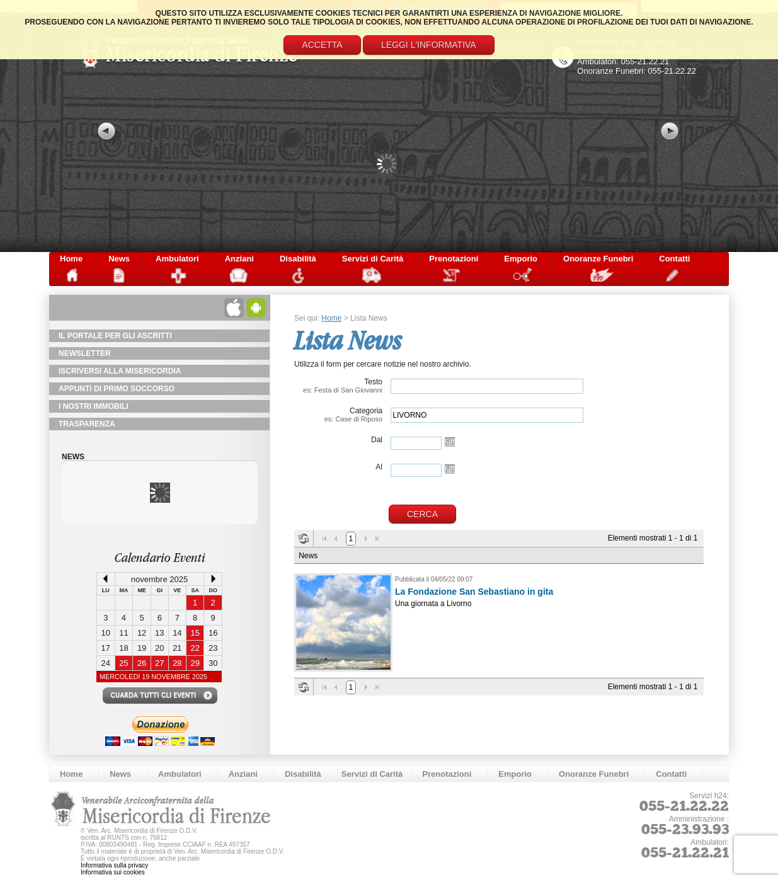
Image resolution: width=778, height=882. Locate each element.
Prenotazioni (453, 258)
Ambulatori (177, 258)
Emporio (520, 258)
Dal (376, 439)
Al (378, 466)
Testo (338, 385)
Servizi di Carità (373, 258)
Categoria (338, 414)
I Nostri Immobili (94, 406)
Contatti (674, 258)
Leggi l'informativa (428, 45)
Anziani (239, 258)
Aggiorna (304, 539)
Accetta (322, 45)
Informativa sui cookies (113, 872)
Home (71, 258)
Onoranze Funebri (598, 258)
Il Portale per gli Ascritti (115, 335)
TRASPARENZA (87, 424)
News (119, 258)
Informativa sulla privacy (114, 865)
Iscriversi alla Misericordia (120, 371)
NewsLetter (85, 353)
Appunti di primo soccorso (116, 388)
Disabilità (298, 258)
